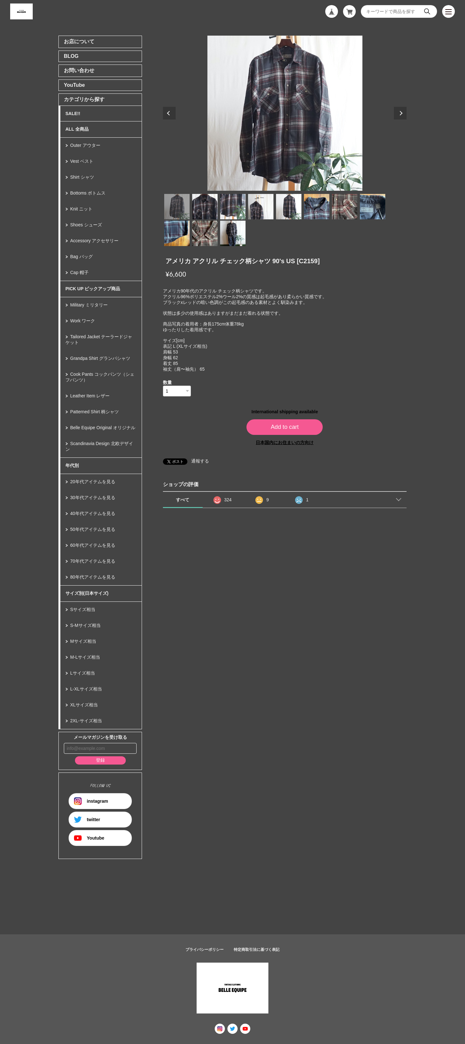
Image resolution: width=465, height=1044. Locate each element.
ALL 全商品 (77, 129)
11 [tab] (233, 233)
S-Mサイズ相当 (85, 625)
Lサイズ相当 (82, 673)
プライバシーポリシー (204, 949)
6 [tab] (316, 206)
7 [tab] (344, 206)
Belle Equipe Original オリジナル (102, 427)
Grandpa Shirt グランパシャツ (100, 358)
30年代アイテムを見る (92, 497)
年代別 (72, 465)
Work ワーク (82, 320)
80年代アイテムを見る (92, 577)
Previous (169, 113)
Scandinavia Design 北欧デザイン (99, 446)
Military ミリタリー (89, 304)
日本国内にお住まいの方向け (284, 442)
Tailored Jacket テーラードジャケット (98, 339)
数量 (167, 382)
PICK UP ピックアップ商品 (92, 288)
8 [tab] (372, 206)
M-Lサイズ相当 (85, 657)
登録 (100, 760)
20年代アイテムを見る (92, 481)
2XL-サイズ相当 (86, 720)
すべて (182, 499)
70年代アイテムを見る (92, 561)
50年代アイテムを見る (92, 529)
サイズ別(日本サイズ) (86, 593)
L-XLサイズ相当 (86, 688)
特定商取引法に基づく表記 (257, 949)
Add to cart (285, 427)
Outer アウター (85, 145)
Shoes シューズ (86, 224)
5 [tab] (288, 206)
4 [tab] (260, 206)
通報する (200, 461)
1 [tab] (177, 206)
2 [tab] (205, 206)
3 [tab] (233, 206)
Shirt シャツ (82, 177)
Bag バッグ (81, 256)
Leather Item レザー (90, 395)
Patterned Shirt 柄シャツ (94, 411)
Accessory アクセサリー (94, 240)
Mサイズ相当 (83, 641)
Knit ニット (81, 208)
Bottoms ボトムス (87, 193)
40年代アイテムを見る (92, 513)
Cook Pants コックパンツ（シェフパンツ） (99, 377)
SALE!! (72, 113)
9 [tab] (177, 233)
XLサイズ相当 (84, 704)
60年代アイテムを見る (92, 545)
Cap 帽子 (79, 272)
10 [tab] (205, 233)
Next (400, 113)
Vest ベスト (81, 161)
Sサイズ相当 (82, 609)
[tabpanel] (285, 113)
